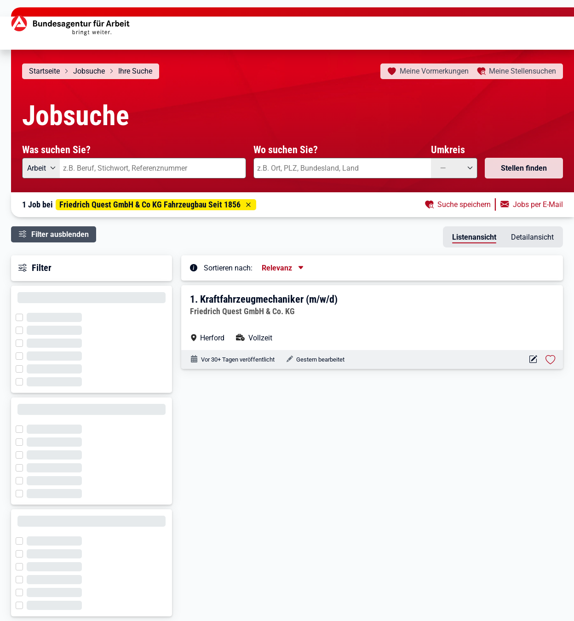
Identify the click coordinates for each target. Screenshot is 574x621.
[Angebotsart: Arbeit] (41, 168)
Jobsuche (89, 71)
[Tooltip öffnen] (193, 267)
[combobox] (153, 168)
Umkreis (448, 149)
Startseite (44, 71)
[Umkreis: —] (454, 168)
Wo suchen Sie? (285, 149)
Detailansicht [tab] (532, 237)
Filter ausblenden (60, 234)
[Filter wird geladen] (22, 316)
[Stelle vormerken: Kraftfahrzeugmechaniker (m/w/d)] (550, 360)
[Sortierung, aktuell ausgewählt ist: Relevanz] (283, 268)
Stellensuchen (522, 71)
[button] (373, 317)
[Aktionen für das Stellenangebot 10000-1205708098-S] (533, 359)
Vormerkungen (434, 71)
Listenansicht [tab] (474, 237)
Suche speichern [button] (464, 204)
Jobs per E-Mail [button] (538, 204)
